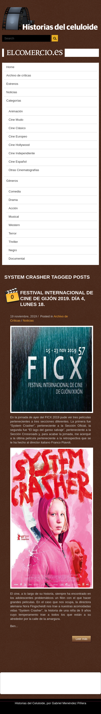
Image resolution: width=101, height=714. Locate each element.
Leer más (81, 639)
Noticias (28, 320)
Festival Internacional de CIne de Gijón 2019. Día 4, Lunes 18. (56, 298)
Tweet (25, 678)
